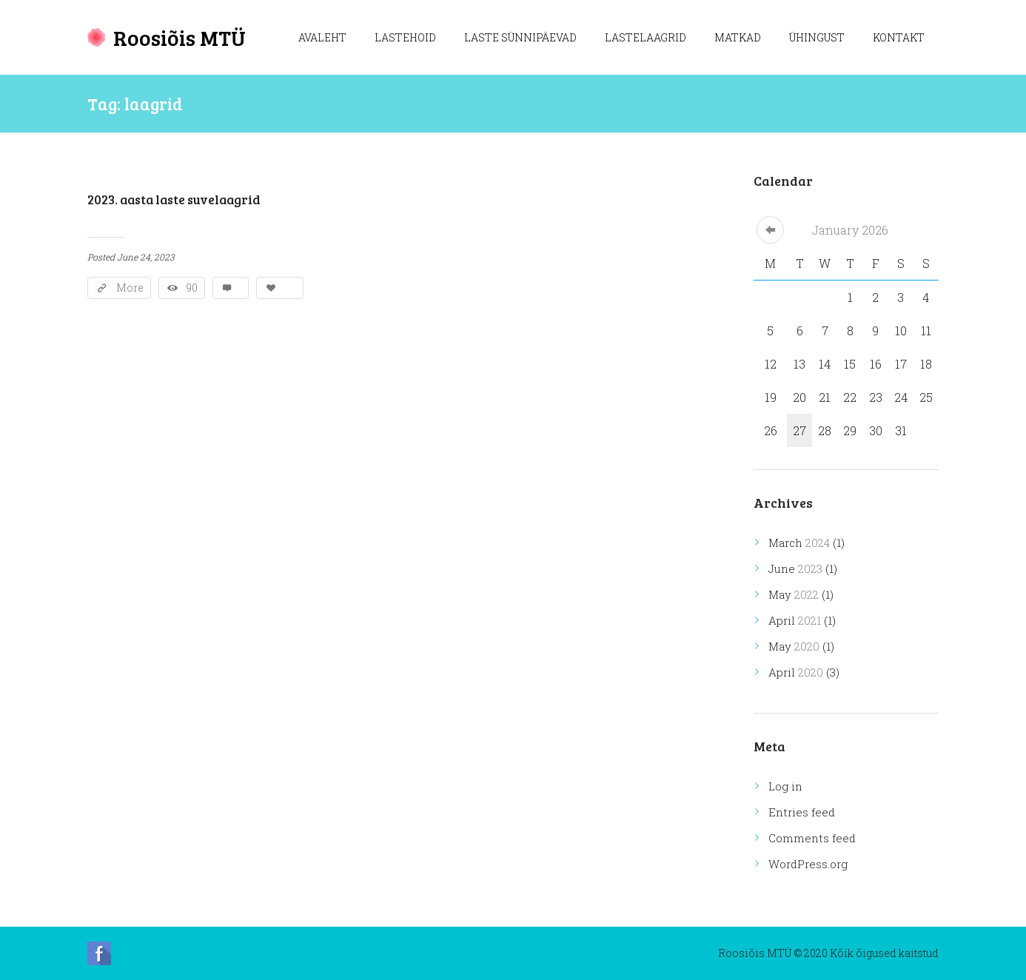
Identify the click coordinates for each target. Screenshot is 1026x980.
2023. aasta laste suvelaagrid (173, 199)
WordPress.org (808, 863)
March (799, 542)
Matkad (737, 37)
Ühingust (817, 37)
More (130, 288)
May (793, 594)
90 (192, 288)
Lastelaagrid (645, 37)
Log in (785, 786)
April (794, 620)
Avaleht (322, 37)
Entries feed (801, 812)
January (850, 230)
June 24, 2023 (145, 257)
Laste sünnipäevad (520, 37)
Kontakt (899, 37)
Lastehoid (405, 37)
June (795, 568)
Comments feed (812, 837)
